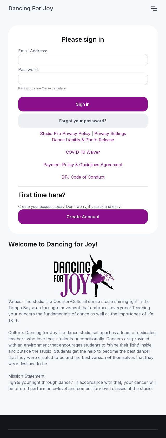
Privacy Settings (110, 133)
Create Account (83, 216)
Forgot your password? (83, 120)
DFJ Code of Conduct (83, 177)
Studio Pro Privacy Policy (65, 133)
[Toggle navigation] (154, 8)
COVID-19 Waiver (83, 152)
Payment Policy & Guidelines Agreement (82, 164)
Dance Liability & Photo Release (83, 139)
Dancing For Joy (30, 8)
